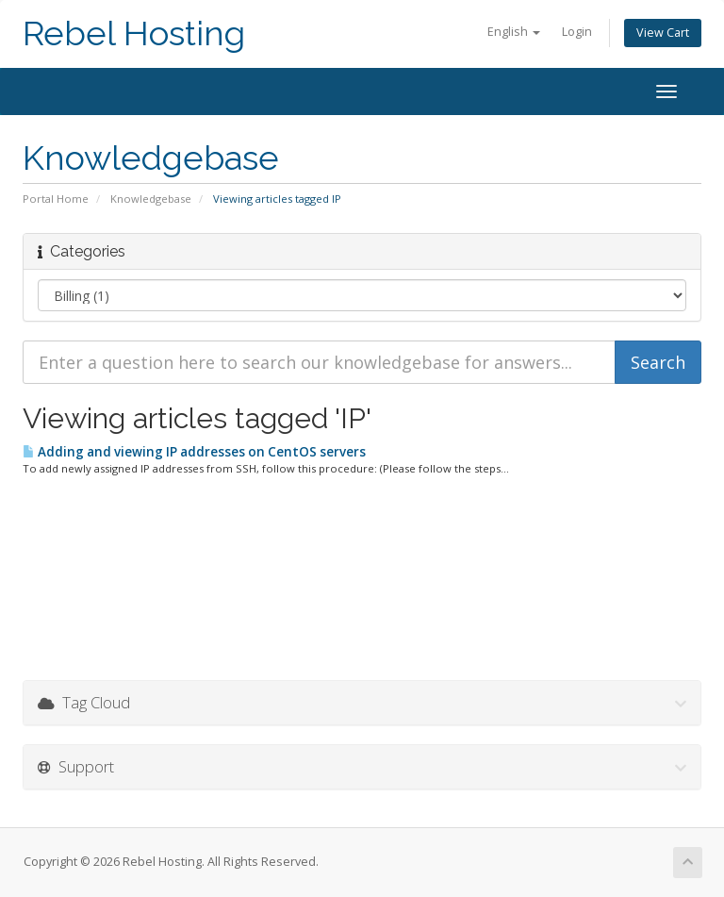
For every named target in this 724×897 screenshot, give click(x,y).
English (513, 32)
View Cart (662, 33)
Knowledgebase (150, 198)
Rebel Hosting (134, 33)
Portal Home (56, 198)
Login (577, 32)
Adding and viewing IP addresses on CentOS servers (194, 451)
